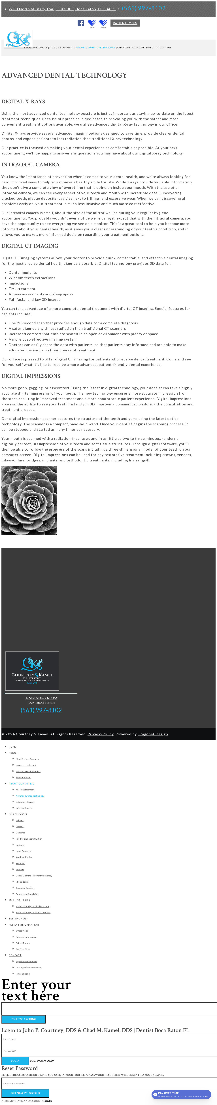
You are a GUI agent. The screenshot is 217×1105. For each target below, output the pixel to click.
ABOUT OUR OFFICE (36, 47)
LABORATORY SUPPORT (130, 47)
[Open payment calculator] (181, 1094)
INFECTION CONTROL (158, 47)
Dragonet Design (153, 734)
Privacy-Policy (101, 734)
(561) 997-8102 (144, 8)
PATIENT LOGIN (125, 23)
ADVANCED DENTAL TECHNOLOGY (95, 47)
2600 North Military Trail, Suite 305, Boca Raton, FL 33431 (62, 9)
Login (15, 1061)
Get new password (25, 1093)
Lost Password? (42, 1061)
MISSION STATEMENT (62, 47)
